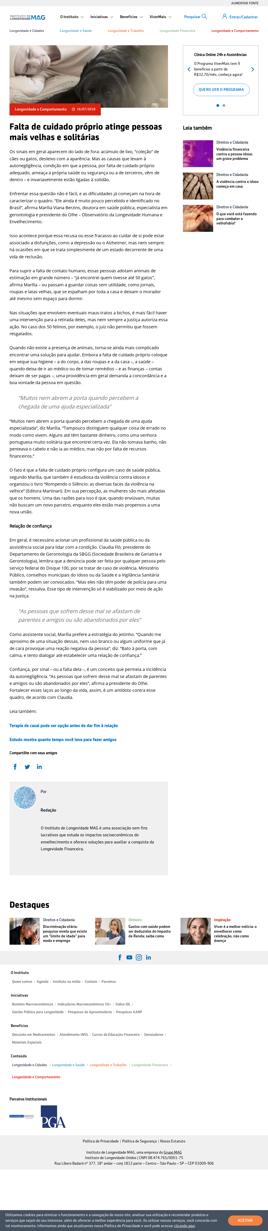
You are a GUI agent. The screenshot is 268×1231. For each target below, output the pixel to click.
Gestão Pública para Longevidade (37, 1012)
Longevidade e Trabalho (126, 31)
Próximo (251, 68)
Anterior (189, 68)
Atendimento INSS (74, 1035)
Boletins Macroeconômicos (32, 1004)
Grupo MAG (173, 1152)
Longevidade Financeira (177, 31)
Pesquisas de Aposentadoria (90, 1012)
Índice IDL (123, 1004)
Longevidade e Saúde (76, 31)
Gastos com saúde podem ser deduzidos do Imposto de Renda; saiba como (149, 931)
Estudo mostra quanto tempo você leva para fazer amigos (63, 739)
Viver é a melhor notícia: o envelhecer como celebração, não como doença (235, 933)
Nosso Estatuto (172, 1141)
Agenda (43, 982)
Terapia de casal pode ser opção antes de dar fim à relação (64, 725)
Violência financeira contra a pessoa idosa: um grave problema (234, 154)
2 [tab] (223, 105)
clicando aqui (184, 1226)
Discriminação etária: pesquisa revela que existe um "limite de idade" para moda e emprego (65, 933)
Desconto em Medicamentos (33, 1035)
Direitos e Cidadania (232, 142)
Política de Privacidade (101, 1141)
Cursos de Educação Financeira (116, 1035)
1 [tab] (217, 105)
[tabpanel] (221, 73)
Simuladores (153, 1035)
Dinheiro (135, 920)
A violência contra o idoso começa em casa (237, 184)
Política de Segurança (139, 1141)
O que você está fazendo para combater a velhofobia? (236, 218)
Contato (91, 982)
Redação (48, 810)
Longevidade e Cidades (27, 31)
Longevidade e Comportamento (235, 31)
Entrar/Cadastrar (244, 17)
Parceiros (108, 982)
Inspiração (222, 920)
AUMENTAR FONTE (245, 3)
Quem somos (22, 982)
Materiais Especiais (27, 1042)
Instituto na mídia (67, 982)
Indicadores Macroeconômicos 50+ (84, 1004)
